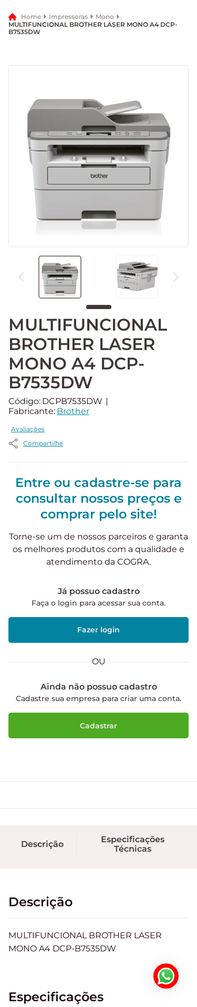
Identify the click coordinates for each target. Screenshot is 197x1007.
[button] (94, 50)
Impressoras (68, 134)
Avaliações (127, 485)
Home (31, 134)
